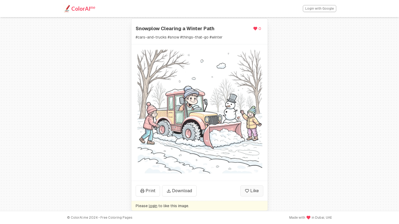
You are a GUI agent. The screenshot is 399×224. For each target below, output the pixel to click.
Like (252, 190)
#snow (173, 37)
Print (147, 190)
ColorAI (83, 8)
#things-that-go (194, 37)
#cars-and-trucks (151, 37)
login (153, 206)
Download (179, 190)
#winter (216, 37)
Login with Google (319, 8)
